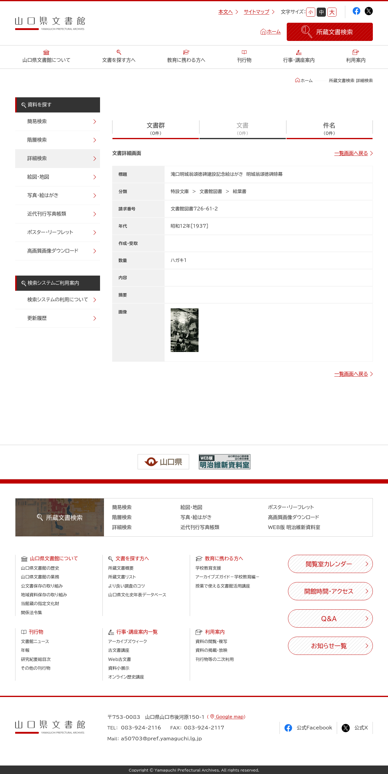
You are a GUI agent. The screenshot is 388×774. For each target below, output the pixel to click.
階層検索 (37, 139)
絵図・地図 (38, 176)
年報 (25, 650)
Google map (228, 717)
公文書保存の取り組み (42, 586)
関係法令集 (31, 613)
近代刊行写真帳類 (46, 213)
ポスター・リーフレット (50, 232)
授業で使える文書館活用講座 (223, 586)
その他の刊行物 (35, 668)
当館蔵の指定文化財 (40, 603)
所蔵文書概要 (121, 568)
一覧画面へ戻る (351, 153)
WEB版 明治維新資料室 (294, 527)
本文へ (228, 11)
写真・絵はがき (43, 195)
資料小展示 (118, 668)
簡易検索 (37, 121)
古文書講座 (118, 650)
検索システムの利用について (57, 299)
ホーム (274, 31)
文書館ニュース (35, 641)
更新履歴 (37, 318)
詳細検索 (37, 158)
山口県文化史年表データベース (137, 595)
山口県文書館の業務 (40, 577)
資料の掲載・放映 (211, 650)
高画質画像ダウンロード (53, 250)
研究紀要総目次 (36, 659)
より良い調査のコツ (126, 586)
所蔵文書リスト (122, 577)
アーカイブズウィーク (127, 641)
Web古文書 (119, 659)
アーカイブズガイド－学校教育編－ (228, 577)
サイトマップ (259, 11)
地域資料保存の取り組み (44, 595)
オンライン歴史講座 (126, 677)
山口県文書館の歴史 (40, 568)
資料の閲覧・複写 (211, 641)
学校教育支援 (208, 568)
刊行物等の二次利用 (215, 659)
